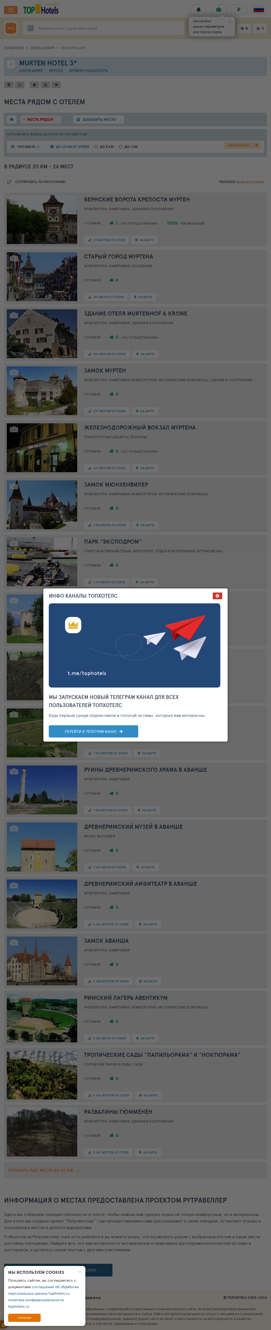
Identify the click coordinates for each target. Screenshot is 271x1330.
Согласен (24, 1318)
